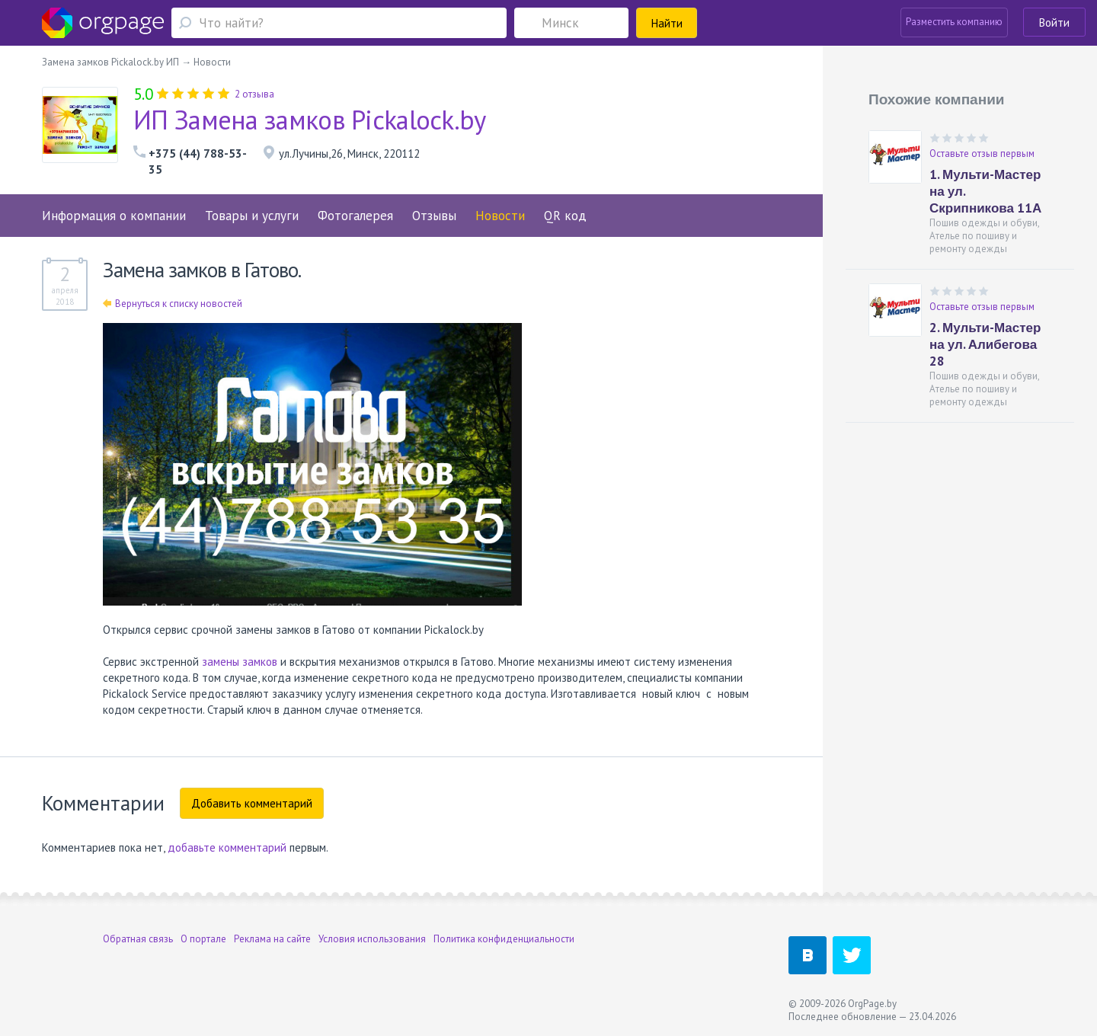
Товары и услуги (252, 215)
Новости (500, 215)
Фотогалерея (355, 215)
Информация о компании (114, 215)
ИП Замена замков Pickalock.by (309, 119)
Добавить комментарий (251, 803)
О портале (203, 938)
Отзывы (434, 215)
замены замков (239, 661)
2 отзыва (254, 94)
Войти (1054, 22)
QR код (565, 215)
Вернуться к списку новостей (172, 303)
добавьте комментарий (227, 847)
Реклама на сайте (272, 938)
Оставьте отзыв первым (982, 153)
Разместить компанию (954, 21)
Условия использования (372, 938)
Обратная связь (138, 938)
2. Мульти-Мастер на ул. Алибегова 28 (985, 344)
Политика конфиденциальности (503, 938)
